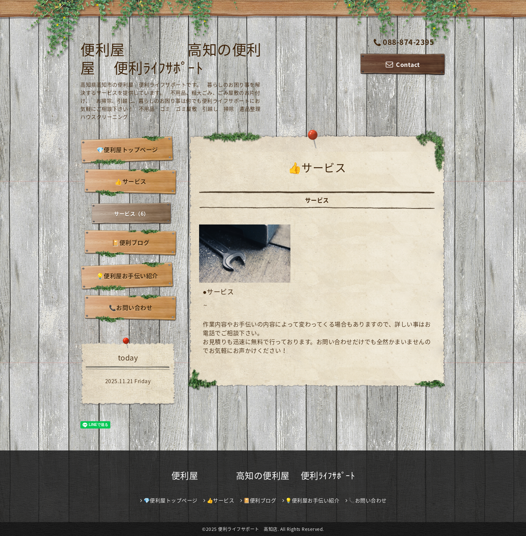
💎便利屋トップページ (127, 149)
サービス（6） (131, 213)
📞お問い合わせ (131, 307)
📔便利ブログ (130, 242)
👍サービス (130, 181)
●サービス (218, 292)
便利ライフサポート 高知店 (248, 529)
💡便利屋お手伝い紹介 (127, 275)
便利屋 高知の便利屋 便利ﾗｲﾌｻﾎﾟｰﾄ (171, 58)
